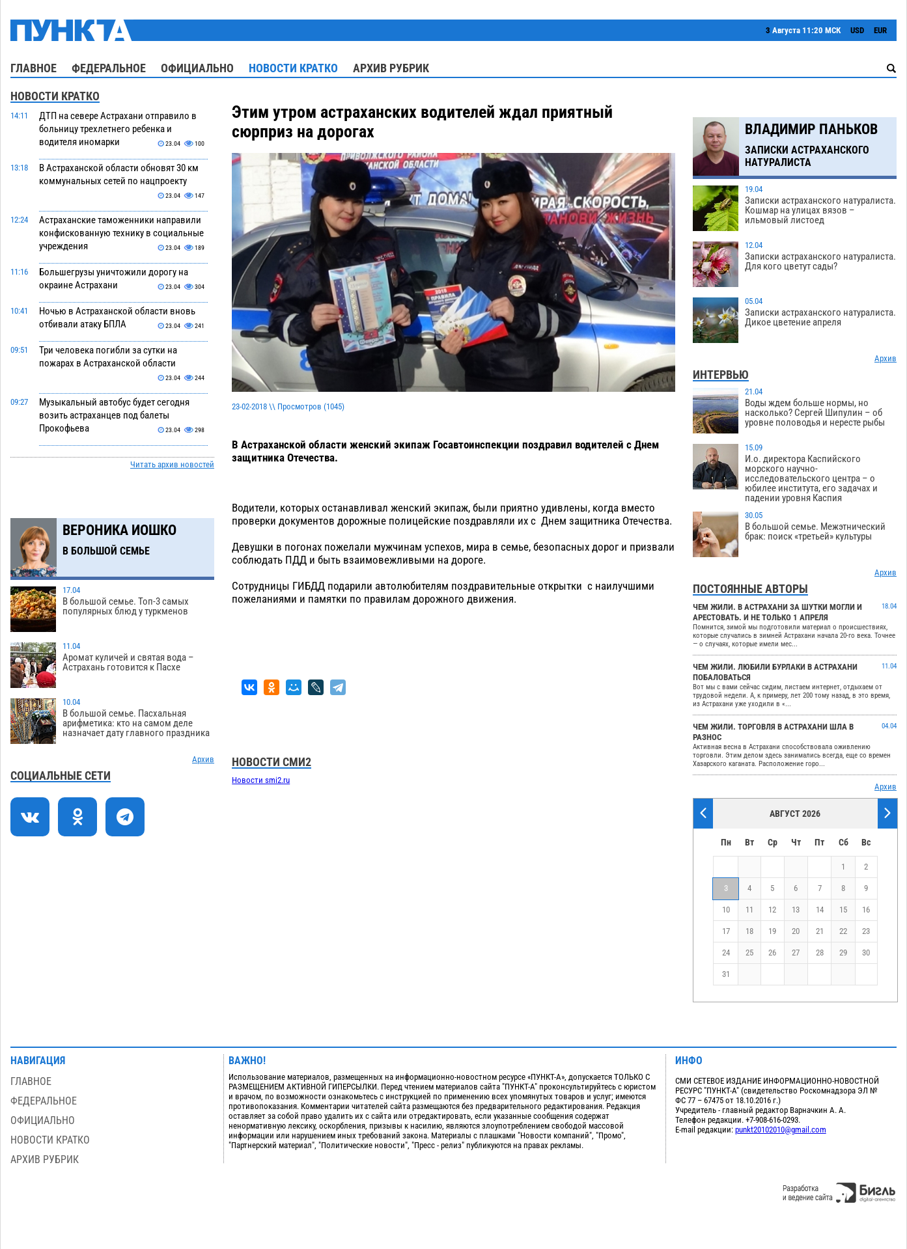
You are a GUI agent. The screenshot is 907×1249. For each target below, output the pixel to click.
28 (820, 952)
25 (749, 952)
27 (796, 952)
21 (820, 931)
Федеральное (109, 68)
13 (796, 909)
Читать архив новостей (172, 464)
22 (843, 931)
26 (772, 952)
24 (726, 952)
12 (772, 909)
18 (749, 931)
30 (866, 952)
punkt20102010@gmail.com (780, 1129)
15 (843, 909)
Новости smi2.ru (261, 780)
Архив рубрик (391, 68)
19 (772, 931)
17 (726, 931)
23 (866, 931)
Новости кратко (293, 68)
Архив (203, 759)
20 (796, 931)
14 (820, 909)
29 (843, 952)
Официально (197, 68)
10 (726, 909)
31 (726, 974)
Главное (33, 68)
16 (866, 909)
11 (749, 909)
